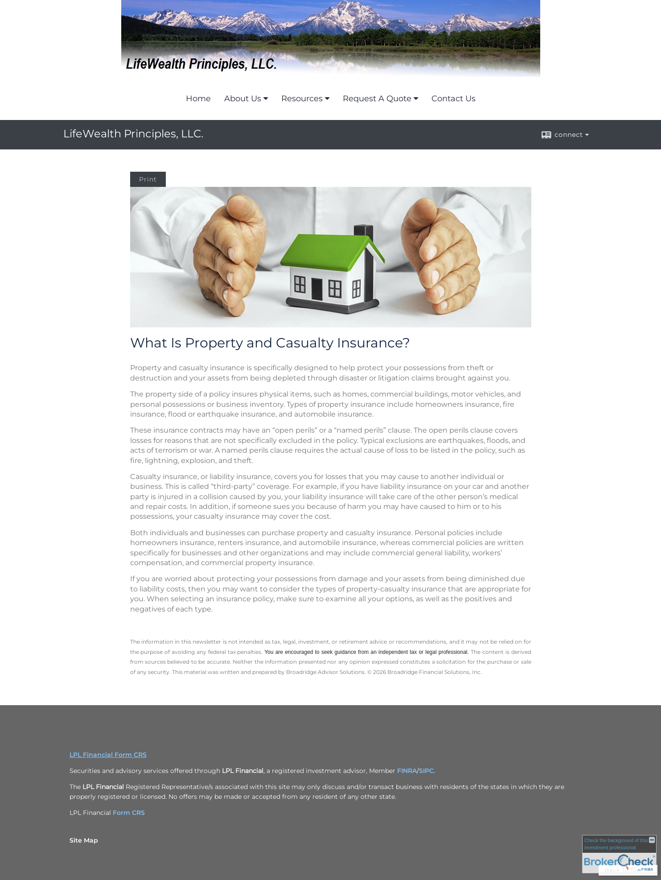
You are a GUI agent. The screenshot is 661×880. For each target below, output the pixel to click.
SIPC (426, 771)
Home (198, 98)
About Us (242, 98)
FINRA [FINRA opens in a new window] (407, 771)
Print (148, 179)
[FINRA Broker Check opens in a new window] (619, 854)
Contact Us (453, 98)
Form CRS (129, 813)
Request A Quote (377, 98)
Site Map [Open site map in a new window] (84, 840)
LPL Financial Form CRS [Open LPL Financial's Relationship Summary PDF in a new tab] (108, 755)
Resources (302, 98)
